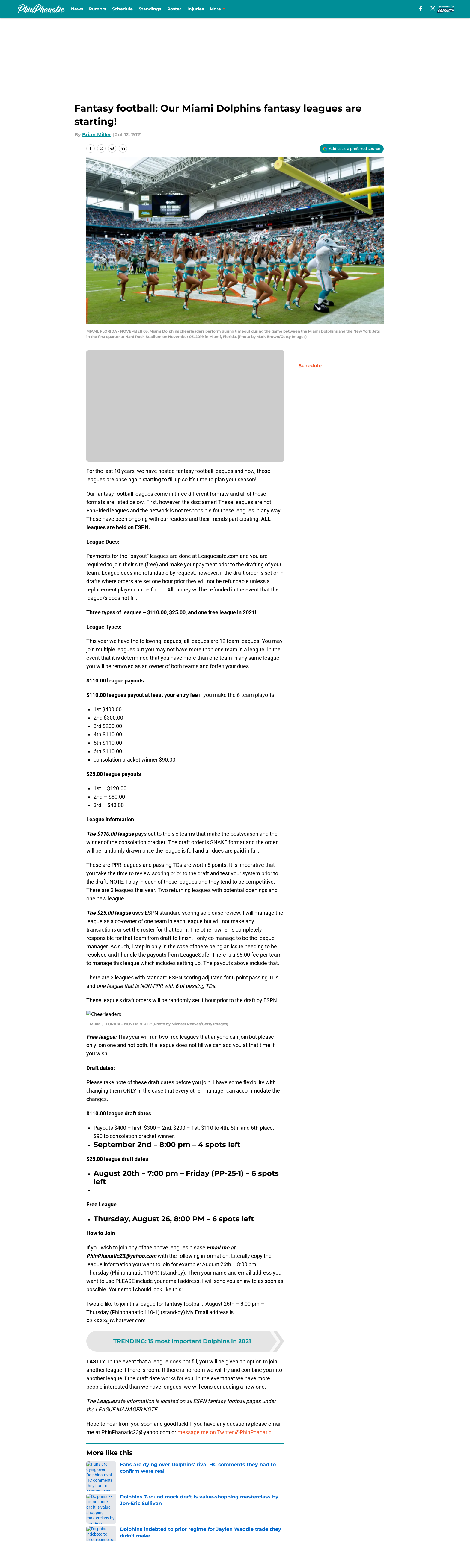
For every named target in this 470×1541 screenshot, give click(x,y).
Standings (150, 9)
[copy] (123, 148)
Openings (161, 1506)
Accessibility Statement (178, 1528)
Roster (174, 9)
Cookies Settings (307, 1528)
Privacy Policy (247, 1517)
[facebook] (420, 8)
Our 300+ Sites (304, 1506)
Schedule (122, 9)
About (94, 1506)
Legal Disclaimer (106, 1528)
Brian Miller (96, 134)
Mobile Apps (366, 1506)
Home (93, 1463)
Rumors (97, 9)
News (77, 9)
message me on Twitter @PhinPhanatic (224, 1425)
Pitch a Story (165, 1517)
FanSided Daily (104, 1517)
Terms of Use (303, 1517)
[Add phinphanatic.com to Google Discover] (352, 148)
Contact (240, 1506)
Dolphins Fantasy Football (134, 1463)
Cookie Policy (367, 1517)
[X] (432, 8)
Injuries (195, 9)
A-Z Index (242, 1528)
